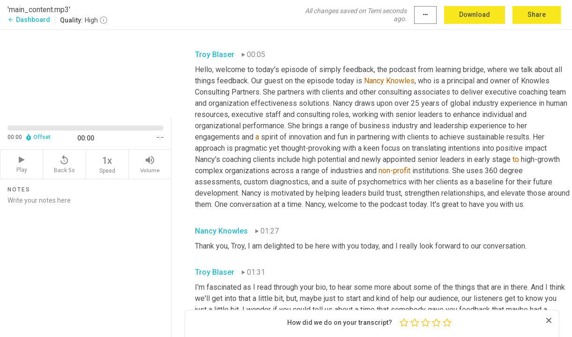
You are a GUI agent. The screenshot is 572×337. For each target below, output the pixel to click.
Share (536, 14)
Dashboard (28, 19)
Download (474, 14)
